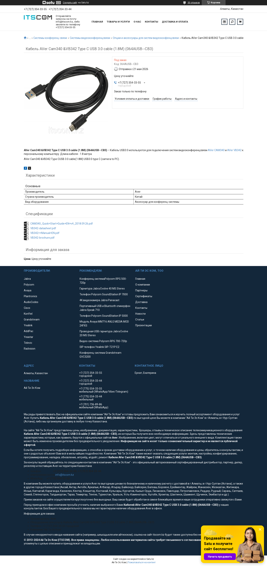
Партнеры (141, 290)
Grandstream (32, 319)
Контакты (151, 21)
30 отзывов (194, 2)
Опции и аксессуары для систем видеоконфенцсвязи (146, 37)
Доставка (141, 302)
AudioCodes (31, 302)
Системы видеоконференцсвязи (90, 37)
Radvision (29, 348)
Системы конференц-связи (50, 37)
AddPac (28, 331)
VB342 (237, 150)
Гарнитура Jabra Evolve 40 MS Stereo (102, 288)
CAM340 (219, 150)
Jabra (27, 278)
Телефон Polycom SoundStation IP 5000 (104, 315)
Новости (140, 313)
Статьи (139, 319)
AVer (211, 150)
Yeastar (28, 336)
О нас (137, 21)
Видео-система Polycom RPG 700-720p (103, 341)
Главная (97, 21)
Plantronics (30, 296)
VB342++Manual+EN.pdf (44, 232)
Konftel (28, 313)
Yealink (28, 325)
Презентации (143, 325)
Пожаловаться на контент (142, 562)
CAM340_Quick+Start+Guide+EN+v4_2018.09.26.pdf (61, 223)
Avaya (27, 290)
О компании (142, 284)
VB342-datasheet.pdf (43, 228)
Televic (28, 342)
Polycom (29, 284)
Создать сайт (70, 2)
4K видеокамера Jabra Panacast (99, 300)
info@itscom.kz (64, 474)
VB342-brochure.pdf (42, 237)
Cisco (27, 307)
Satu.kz (150, 559)
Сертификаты (143, 296)
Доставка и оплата (175, 21)
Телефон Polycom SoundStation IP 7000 (104, 294)
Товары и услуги (118, 21)
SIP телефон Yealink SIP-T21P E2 (99, 346)
